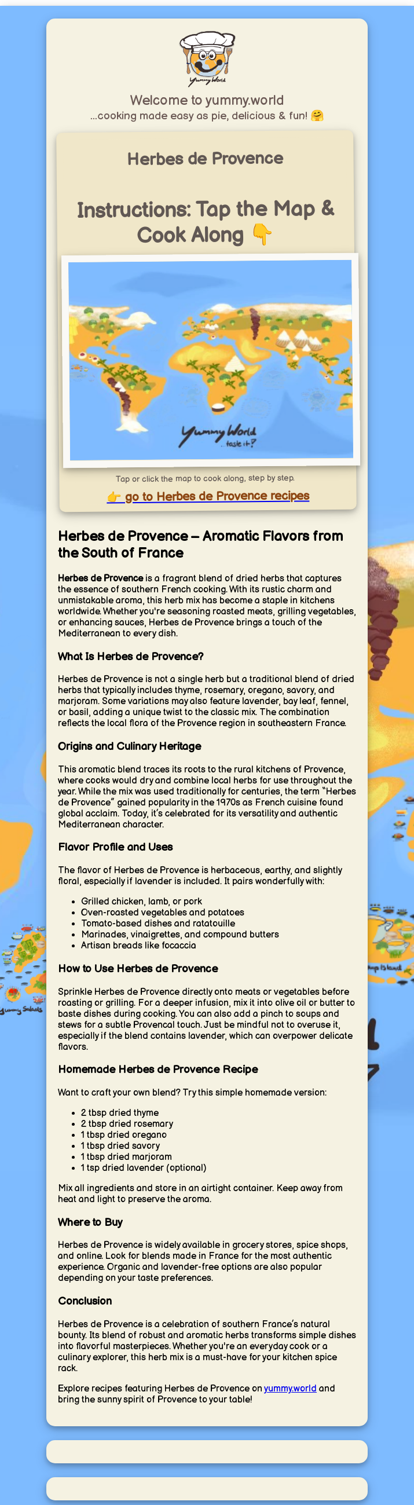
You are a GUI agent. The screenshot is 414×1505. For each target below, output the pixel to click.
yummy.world (290, 1388)
